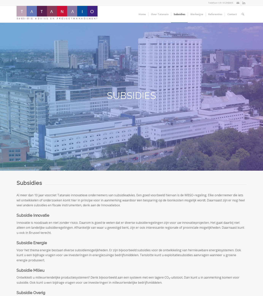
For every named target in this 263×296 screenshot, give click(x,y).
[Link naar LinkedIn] (244, 3)
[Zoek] (243, 14)
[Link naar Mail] (238, 3)
